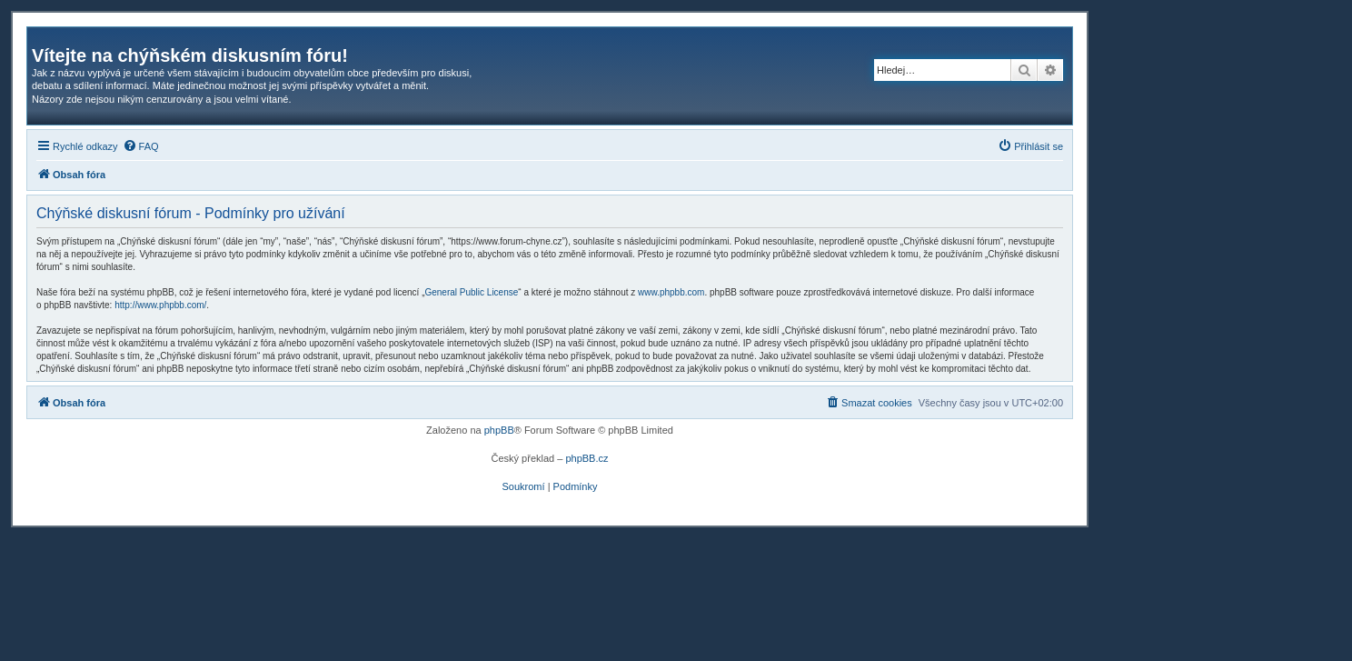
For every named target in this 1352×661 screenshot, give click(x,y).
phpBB (499, 430)
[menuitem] (141, 146)
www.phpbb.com (671, 292)
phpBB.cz (586, 458)
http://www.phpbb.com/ (160, 305)
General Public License (471, 292)
